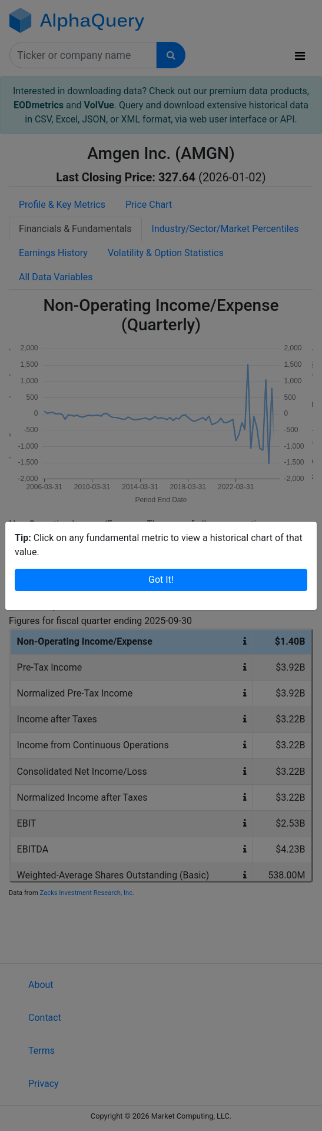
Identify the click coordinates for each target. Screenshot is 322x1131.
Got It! (161, 579)
